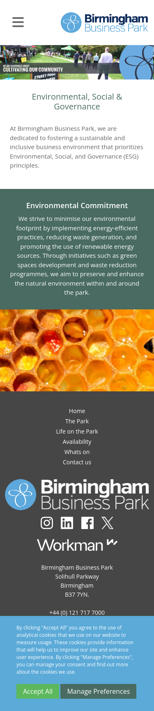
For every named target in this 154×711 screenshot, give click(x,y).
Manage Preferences (98, 691)
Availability (77, 441)
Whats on (77, 452)
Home (77, 411)
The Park (77, 421)
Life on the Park (77, 431)
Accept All (38, 691)
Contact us (77, 462)
